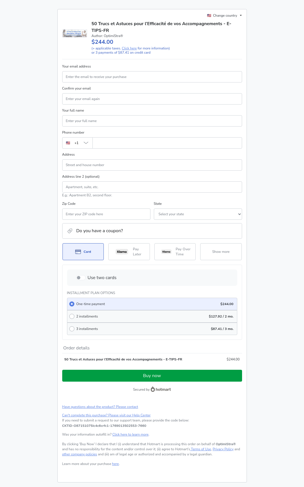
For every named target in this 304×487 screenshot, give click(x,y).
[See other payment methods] (221, 252)
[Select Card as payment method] (83, 252)
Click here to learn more (130, 434)
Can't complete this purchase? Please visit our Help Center (106, 415)
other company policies (79, 454)
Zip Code (69, 203)
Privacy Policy (223, 449)
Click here (129, 48)
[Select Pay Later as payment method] (129, 252)
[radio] (152, 304)
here (115, 464)
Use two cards (102, 278)
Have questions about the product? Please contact (100, 407)
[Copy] (104, 426)
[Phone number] (167, 143)
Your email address (76, 66)
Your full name (73, 110)
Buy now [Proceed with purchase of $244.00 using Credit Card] (152, 376)
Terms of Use (200, 449)
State (158, 203)
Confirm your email (76, 88)
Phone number (73, 132)
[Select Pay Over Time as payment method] (175, 252)
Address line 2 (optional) (81, 176)
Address (68, 154)
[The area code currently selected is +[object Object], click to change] (77, 143)
